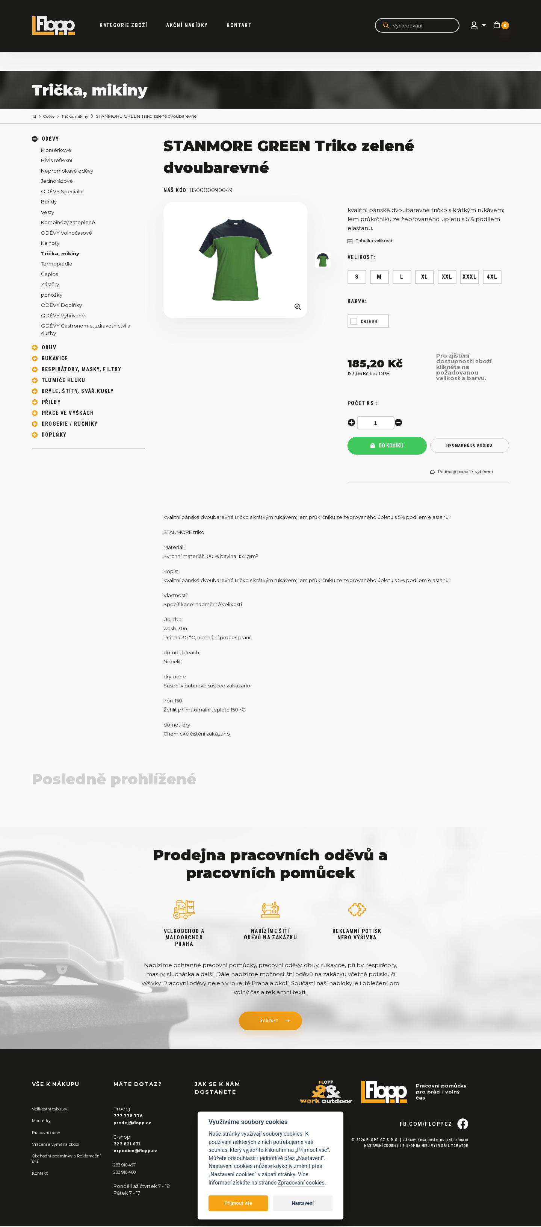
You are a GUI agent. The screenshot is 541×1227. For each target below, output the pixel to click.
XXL (447, 277)
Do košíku (386, 446)
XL (424, 277)
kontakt (269, 1022)
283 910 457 (127, 1165)
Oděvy (52, 116)
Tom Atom (458, 1159)
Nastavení (303, 1203)
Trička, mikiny (83, 116)
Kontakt (248, 26)
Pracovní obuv (49, 1133)
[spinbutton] (377, 422)
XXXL (469, 277)
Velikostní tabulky (53, 1109)
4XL (492, 277)
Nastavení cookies (372, 1159)
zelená (369, 321)
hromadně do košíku (469, 446)
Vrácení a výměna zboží (60, 1145)
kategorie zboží (132, 26)
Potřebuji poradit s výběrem (468, 472)
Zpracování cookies (301, 1183)
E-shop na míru (409, 1159)
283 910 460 (127, 1172)
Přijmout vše (238, 1203)
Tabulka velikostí (375, 241)
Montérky (44, 1121)
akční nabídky (196, 26)
